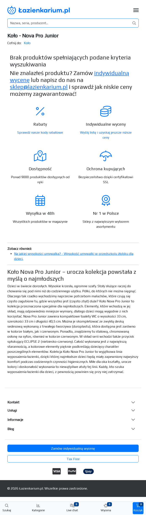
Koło (27, 43)
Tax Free (73, 459)
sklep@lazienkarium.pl (39, 86)
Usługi (12, 410)
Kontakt (13, 402)
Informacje (15, 420)
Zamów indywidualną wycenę (73, 448)
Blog (10, 429)
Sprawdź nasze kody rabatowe (40, 132)
